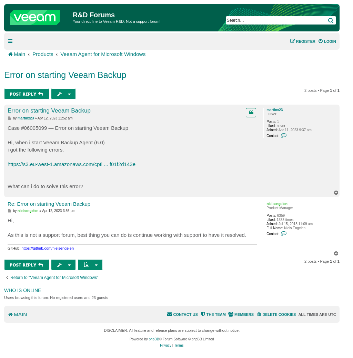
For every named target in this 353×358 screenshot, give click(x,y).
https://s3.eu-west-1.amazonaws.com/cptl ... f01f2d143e (71, 164)
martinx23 (274, 110)
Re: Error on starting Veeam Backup (49, 204)
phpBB (154, 339)
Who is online (22, 290)
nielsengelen (277, 204)
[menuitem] (327, 41)
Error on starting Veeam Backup (65, 75)
